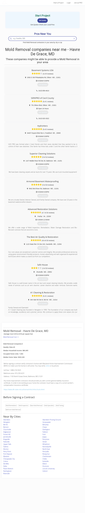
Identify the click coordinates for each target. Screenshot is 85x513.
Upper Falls (7, 444)
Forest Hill (6, 434)
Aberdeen (6, 420)
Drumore (45, 466)
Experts (33, 494)
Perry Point (7, 451)
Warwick (6, 456)
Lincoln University (48, 469)
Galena (5, 447)
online (47, 366)
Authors (62, 497)
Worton (6, 449)
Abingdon (6, 422)
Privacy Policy (64, 494)
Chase (44, 427)
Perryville (45, 451)
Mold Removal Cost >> (11, 337)
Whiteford (45, 444)
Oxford (44, 471)
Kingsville (6, 439)
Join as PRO (78, 3)
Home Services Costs (15, 492)
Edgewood (7, 432)
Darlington (46, 429)
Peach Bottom (8, 469)
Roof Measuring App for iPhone (40, 499)
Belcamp (45, 425)
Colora (5, 461)
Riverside (6, 473)
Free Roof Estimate (14, 499)
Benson (6, 427)
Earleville (45, 461)
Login (69, 3)
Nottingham (7, 471)
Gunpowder (46, 422)
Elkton (44, 464)
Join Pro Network (36, 492)
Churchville (7, 429)
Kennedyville (46, 447)
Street (44, 442)
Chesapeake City (9, 459)
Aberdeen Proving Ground (51, 420)
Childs (44, 459)
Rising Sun (46, 454)
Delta (5, 466)
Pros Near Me (13, 494)
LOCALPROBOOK (15, 3)
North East (46, 449)
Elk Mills (6, 464)
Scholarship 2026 (65, 492)
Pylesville (6, 442)
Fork (43, 434)
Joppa (44, 437)
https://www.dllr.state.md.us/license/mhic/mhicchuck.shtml (24, 389)
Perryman (45, 439)
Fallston (45, 432)
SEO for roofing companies (68, 502)
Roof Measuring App (37, 497)
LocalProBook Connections (68, 499)
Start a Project (58, 3)
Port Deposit (7, 454)
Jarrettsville (7, 437)
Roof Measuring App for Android (40, 502)
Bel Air (5, 425)
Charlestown (46, 456)
